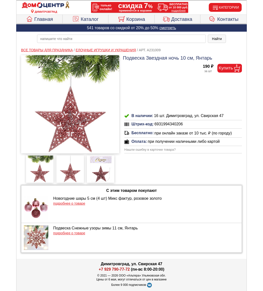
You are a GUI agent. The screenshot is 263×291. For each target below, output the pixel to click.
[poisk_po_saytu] (121, 39)
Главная (39, 18)
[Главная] (45, 5)
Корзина (131, 18)
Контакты (223, 18)
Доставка (177, 18)
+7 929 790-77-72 (114, 269)
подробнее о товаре (69, 203)
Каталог (85, 18)
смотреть (167, 28)
